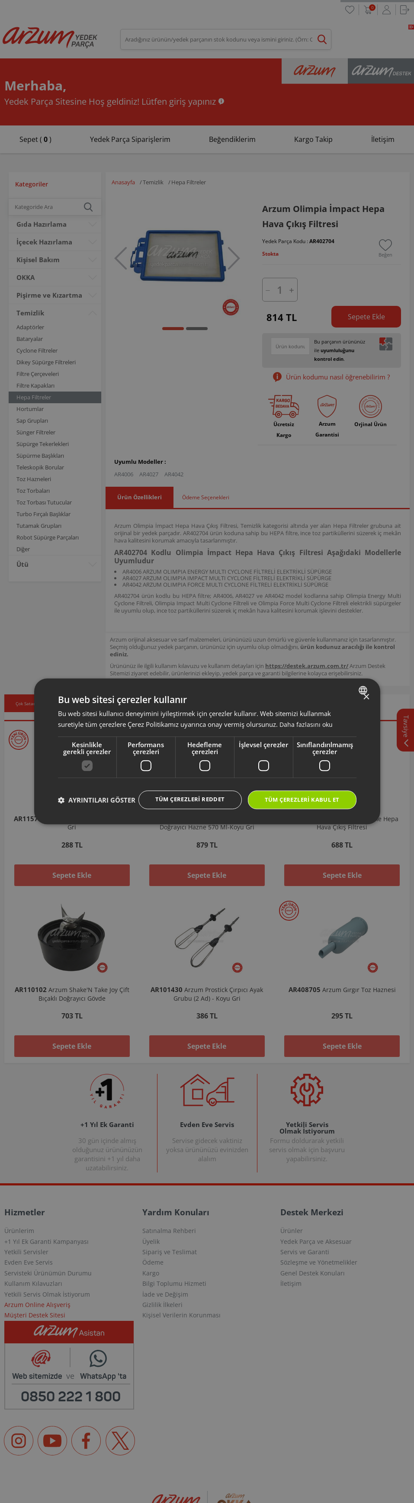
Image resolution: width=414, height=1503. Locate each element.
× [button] (366, 688)
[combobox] (364, 681)
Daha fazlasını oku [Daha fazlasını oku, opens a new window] (306, 715)
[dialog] (207, 751)
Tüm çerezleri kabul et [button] (299, 791)
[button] (96, 815)
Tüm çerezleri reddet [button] (181, 791)
